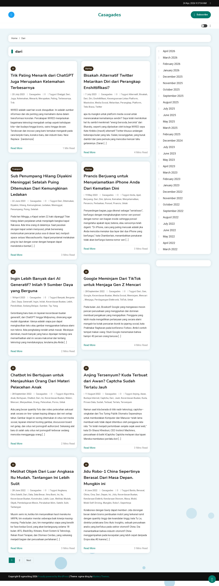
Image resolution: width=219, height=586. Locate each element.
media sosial (101, 103)
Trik (12, 103)
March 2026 (170, 57)
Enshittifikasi (99, 99)
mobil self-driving (93, 508)
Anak (13, 402)
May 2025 (169, 121)
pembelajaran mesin (27, 508)
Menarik (33, 99)
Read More (16, 149)
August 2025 (170, 102)
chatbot (31, 402)
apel (138, 197)
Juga (13, 99)
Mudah (67, 504)
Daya (19, 305)
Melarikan (114, 103)
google (87, 298)
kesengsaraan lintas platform (122, 99)
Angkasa (62, 495)
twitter (98, 108)
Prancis (117, 205)
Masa (127, 504)
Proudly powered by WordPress (54, 581)
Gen (144, 294)
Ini (42, 402)
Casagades (109, 15)
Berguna (70, 301)
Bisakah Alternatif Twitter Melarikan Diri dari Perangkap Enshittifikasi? (113, 82)
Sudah (100, 406)
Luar (52, 504)
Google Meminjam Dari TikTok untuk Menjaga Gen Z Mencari (114, 284)
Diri (90, 99)
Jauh (117, 402)
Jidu (114, 499)
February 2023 (171, 179)
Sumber (44, 309)
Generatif (27, 305)
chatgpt (61, 95)
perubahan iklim (47, 508)
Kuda (144, 402)
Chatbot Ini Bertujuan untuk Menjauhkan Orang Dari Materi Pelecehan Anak (41, 384)
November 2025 (173, 83)
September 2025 (173, 95)
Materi (69, 402)
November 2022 (173, 198)
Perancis (88, 205)
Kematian (117, 201)
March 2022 (170, 249)
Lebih (69, 305)
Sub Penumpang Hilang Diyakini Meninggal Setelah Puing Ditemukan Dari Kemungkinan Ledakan (38, 186)
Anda (132, 197)
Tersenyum (126, 406)
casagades (35, 95)
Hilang (22, 207)
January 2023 (171, 185)
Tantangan (16, 512)
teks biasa (89, 108)
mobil (134, 504)
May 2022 (169, 236)
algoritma (69, 398)
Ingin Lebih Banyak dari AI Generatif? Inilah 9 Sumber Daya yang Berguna (38, 287)
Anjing (136, 398)
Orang (36, 406)
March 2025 (170, 127)
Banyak (61, 301)
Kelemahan (22, 99)
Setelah (34, 211)
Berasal (140, 495)
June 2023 (169, 153)
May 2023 (169, 159)
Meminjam (132, 298)
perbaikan (99, 205)
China (86, 499)
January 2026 (171, 70)
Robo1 (116, 508)
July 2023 (169, 147)
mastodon (89, 103)
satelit (59, 508)
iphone (107, 201)
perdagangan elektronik (107, 302)
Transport (16, 170)
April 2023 (169, 166)
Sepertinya (125, 508)
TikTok (123, 302)
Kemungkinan (34, 207)
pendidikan (16, 309)
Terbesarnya (64, 99)
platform (136, 103)
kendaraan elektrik (93, 504)
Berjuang (88, 201)
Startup (88, 68)
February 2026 (171, 63)
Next (29, 565)
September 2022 (173, 211)
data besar (39, 499)
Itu (62, 499)
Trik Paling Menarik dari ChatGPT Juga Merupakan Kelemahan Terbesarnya (36, 82)
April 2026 (169, 51)
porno (55, 406)
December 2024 (172, 140)
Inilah (42, 305)
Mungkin (107, 508)
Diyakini (14, 207)
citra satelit (16, 499)
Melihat (59, 504)
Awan (143, 398)
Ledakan (46, 207)
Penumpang (17, 211)
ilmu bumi (51, 499)
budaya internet (91, 402)
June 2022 (169, 230)
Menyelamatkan (130, 201)
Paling (54, 99)
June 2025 (169, 115)
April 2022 (169, 243)
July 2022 (169, 223)
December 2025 (172, 76)
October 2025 (171, 89)
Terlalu (116, 406)
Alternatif (133, 95)
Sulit (66, 508)
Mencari (143, 298)
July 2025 (169, 108)
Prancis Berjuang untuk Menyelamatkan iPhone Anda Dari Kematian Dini (113, 183)
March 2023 (170, 172)
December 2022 (172, 191)
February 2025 (171, 134)
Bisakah (143, 95)
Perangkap (125, 103)
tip (50, 309)
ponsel (108, 205)
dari (68, 95)
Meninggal (57, 207)
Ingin (35, 305)
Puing (27, 211)
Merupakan (44, 99)
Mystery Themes (102, 581)
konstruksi (36, 504)
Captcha (104, 402)
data (30, 499)
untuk (125, 205)
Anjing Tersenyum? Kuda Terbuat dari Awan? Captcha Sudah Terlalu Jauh (112, 384)
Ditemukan (68, 203)
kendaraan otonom (113, 504)
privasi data (90, 406)
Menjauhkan (26, 406)
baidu (133, 495)
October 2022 (171, 204)
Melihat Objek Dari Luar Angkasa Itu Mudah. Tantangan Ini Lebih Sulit (42, 482)
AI (13, 68)
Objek (13, 508)
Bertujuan (21, 402)
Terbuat (108, 406)
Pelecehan (46, 406)
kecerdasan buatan (56, 305)
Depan (104, 499)
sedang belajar (31, 309)
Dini (101, 201)
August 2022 (170, 217)
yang (55, 309)
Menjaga (89, 302)
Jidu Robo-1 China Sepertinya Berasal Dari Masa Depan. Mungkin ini (113, 482)
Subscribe (201, 15)
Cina (92, 499)
